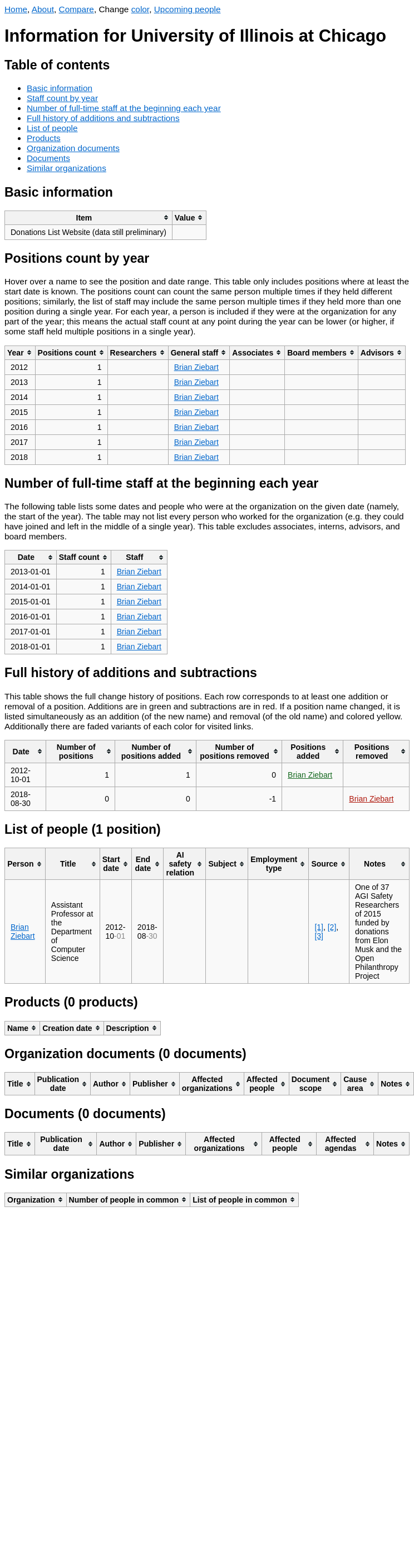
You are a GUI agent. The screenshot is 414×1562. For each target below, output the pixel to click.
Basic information (59, 88)
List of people (52, 128)
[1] (318, 927)
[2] (332, 927)
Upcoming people (187, 9)
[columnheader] (88, 217)
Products (44, 138)
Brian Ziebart (196, 367)
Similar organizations (66, 168)
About (43, 9)
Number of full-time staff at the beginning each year (124, 108)
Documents (48, 158)
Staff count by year (62, 98)
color (140, 9)
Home (15, 9)
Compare (76, 9)
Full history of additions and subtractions (103, 118)
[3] (318, 936)
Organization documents (73, 148)
